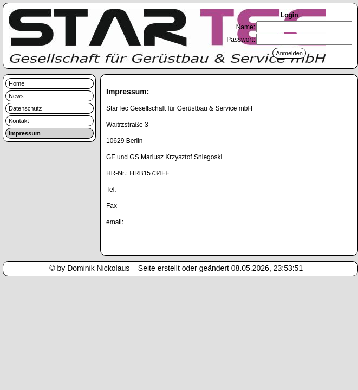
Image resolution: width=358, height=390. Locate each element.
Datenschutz (25, 108)
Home (16, 83)
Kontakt (19, 121)
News (16, 96)
